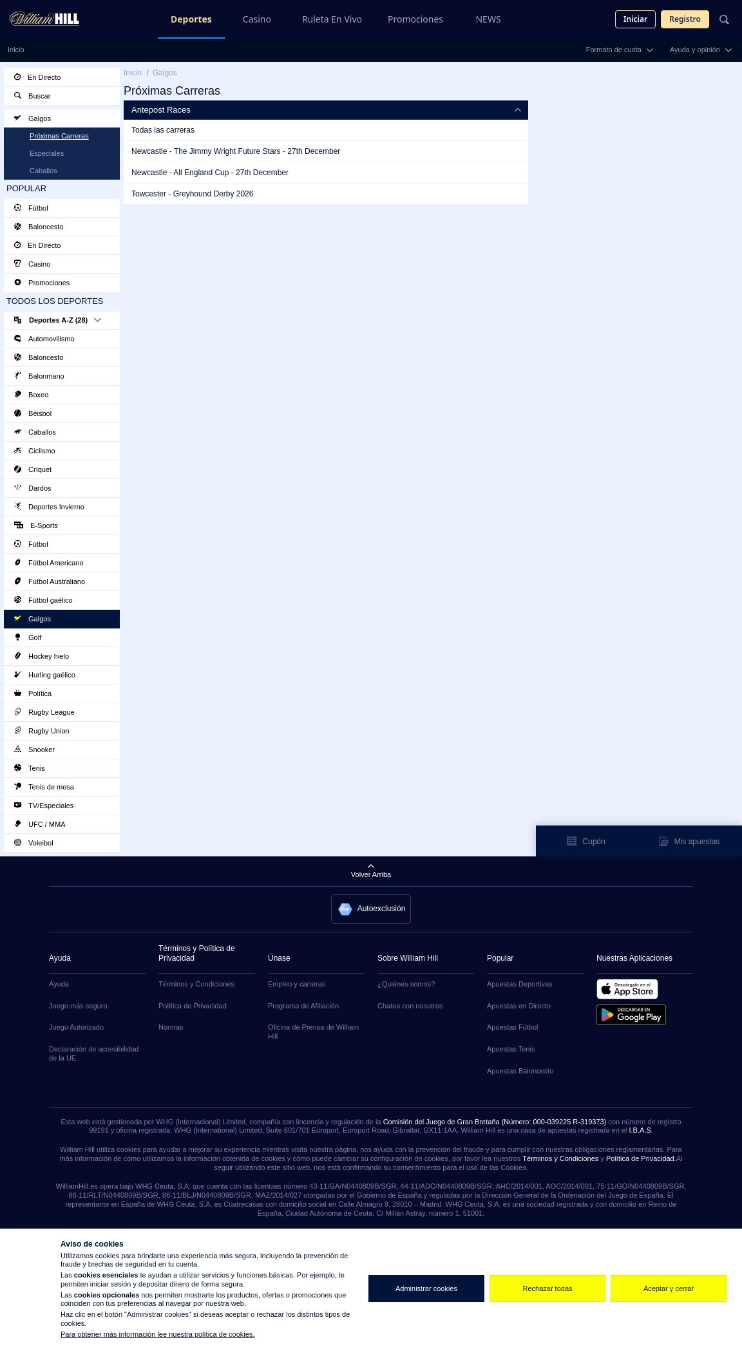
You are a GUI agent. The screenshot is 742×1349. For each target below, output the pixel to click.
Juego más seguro (78, 1006)
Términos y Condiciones (196, 984)
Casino (257, 19)
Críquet (33, 469)
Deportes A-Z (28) (57, 320)
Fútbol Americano (49, 563)
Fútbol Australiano (49, 581)
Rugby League (44, 712)
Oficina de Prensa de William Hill (313, 1031)
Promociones (415, 19)
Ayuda (59, 984)
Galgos (32, 118)
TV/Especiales (43, 805)
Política (33, 693)
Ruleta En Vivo (332, 19)
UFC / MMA (40, 824)
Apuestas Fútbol (512, 1027)
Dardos (33, 488)
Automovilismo (44, 339)
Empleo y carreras (296, 984)
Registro (685, 19)
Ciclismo (34, 451)
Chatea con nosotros (410, 1006)
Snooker (34, 749)
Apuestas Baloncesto (520, 1071)
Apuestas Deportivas (520, 984)
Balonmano (39, 376)
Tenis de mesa (44, 787)
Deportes (191, 19)
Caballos (43, 171)
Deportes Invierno (49, 507)
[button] (371, 909)
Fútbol (31, 208)
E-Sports (36, 525)
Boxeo (31, 395)
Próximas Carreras (59, 136)
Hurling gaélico (44, 675)
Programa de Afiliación (303, 1006)
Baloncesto (38, 227)
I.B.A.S (640, 1130)
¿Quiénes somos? (406, 984)
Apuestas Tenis (511, 1049)
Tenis (29, 768)
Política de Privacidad (192, 1006)
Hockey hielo (41, 656)
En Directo (37, 77)
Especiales (47, 153)
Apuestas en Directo (519, 1006)
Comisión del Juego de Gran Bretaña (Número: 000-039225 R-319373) (495, 1122)
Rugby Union (42, 731)
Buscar (32, 96)
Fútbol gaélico (43, 600)
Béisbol (33, 413)
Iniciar (635, 19)
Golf (27, 637)
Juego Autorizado (76, 1027)
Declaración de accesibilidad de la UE (93, 1053)
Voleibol (33, 843)
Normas (171, 1027)
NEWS (487, 19)
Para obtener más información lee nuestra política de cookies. (157, 1334)
